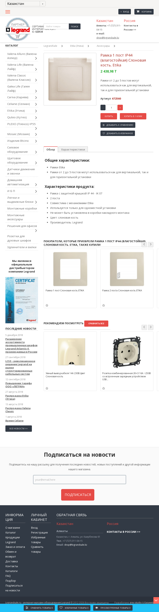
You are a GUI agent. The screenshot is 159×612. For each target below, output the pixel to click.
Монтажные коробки (22, 208)
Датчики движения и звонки (21, 171)
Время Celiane (14, 420)
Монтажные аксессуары (15, 217)
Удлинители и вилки (21, 247)
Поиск (74, 26)
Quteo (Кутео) (22, 117)
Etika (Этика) (22, 110)
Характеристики (73, 149)
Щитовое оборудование (22, 160)
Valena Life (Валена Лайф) (22, 67)
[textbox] (56, 26)
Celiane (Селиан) (22, 104)
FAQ (8, 576)
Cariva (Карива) (22, 97)
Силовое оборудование (22, 149)
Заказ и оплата (15, 547)
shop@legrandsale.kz (107, 37)
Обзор (50, 149)
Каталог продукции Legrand (12, 537)
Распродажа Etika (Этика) (17, 397)
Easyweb (149, 602)
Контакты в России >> (123, 532)
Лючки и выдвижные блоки (22, 200)
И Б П (22, 191)
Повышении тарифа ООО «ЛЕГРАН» (18, 385)
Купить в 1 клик (133, 116)
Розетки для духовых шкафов (19, 238)
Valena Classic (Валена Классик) (22, 77)
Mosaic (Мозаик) (22, 134)
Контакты (11, 566)
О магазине (12, 527)
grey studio (136, 602)
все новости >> (19, 428)
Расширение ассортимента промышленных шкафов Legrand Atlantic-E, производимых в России (21, 345)
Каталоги (11, 571)
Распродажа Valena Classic (18, 409)
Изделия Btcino (22, 141)
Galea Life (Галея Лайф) (22, 88)
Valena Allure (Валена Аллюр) (22, 56)
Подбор (10, 580)
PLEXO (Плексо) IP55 (22, 124)
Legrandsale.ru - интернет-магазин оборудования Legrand (37, 602)
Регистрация (39, 532)
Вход (124, 11)
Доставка (11, 561)
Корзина (144, 11)
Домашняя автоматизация (22, 182)
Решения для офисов (22, 226)
